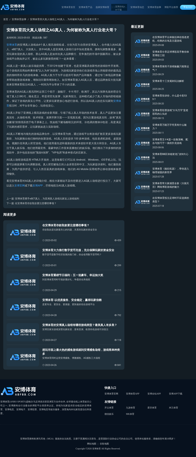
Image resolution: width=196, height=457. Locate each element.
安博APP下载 (175, 393)
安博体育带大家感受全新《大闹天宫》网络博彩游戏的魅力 (170, 185)
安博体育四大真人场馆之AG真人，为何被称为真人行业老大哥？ (64, 19)
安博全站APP (154, 393)
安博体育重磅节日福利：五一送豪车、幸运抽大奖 (72, 275)
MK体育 (130, 413)
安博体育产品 (91, 7)
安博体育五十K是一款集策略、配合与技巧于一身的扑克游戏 (170, 141)
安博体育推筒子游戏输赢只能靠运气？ (170, 68)
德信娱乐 (109, 413)
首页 (5, 19)
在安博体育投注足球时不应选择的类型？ (170, 200)
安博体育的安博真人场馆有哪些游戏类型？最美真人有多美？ (79, 325)
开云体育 (109, 407)
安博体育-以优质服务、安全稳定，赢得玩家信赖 (72, 300)
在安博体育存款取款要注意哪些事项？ (35, 203)
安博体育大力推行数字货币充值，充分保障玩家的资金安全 (78, 250)
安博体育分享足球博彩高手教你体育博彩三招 (170, 54)
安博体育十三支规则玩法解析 (168, 81)
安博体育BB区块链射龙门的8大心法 (170, 156)
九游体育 (130, 407)
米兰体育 (173, 407)
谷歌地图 (104, 444)
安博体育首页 (75, 7)
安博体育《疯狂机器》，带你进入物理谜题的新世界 (170, 170)
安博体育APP (132, 393)
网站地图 (91, 444)
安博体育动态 (140, 7)
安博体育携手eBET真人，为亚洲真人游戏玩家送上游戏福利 (47, 198)
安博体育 (12, 44)
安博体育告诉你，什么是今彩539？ (169, 97)
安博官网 (19, 185)
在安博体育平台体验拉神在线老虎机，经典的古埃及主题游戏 (170, 39)
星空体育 (152, 407)
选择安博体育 (106, 7)
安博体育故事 (155, 7)
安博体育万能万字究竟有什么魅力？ (169, 127)
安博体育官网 (111, 393)
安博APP (38, 185)
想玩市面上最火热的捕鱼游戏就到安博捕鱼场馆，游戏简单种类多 (81, 351)
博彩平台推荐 (171, 7)
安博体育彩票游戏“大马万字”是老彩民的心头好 (170, 112)
